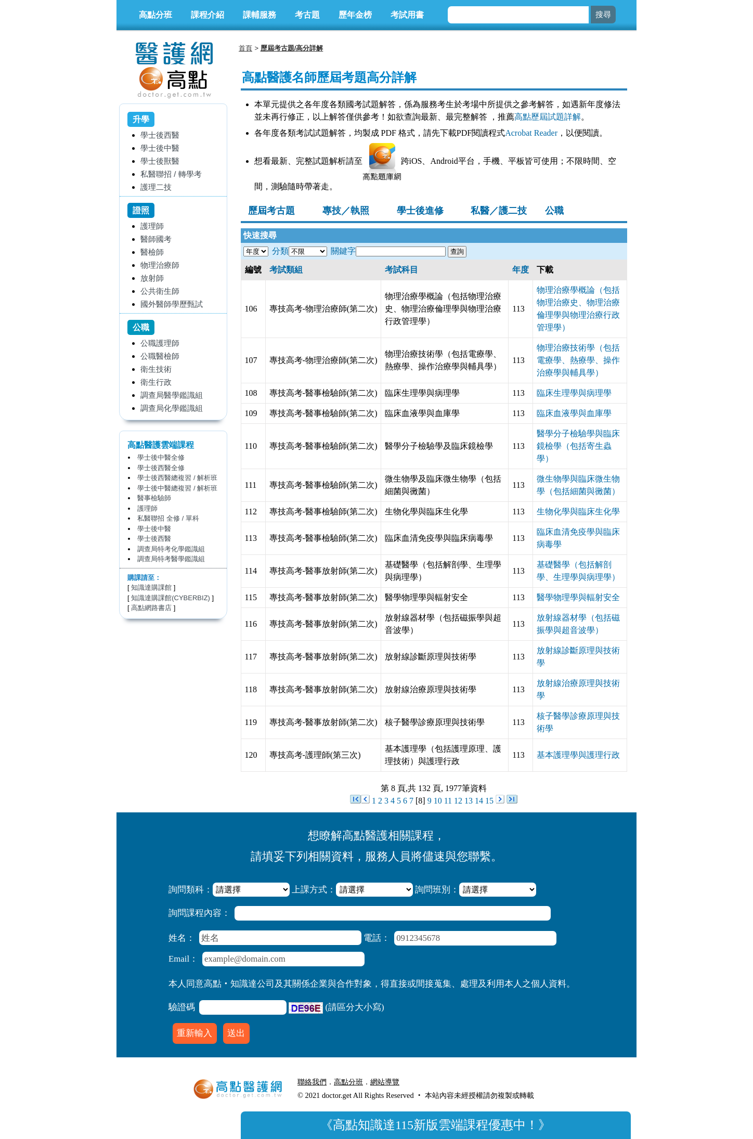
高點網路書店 (151, 608)
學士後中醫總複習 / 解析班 (177, 488)
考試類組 (286, 269)
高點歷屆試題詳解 (547, 116)
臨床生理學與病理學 (574, 393)
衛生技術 (156, 369)
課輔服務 (259, 14)
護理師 (152, 226)
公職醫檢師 (159, 356)
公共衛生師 (159, 291)
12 (458, 800)
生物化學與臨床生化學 (578, 511)
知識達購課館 (151, 587)
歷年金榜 (355, 14)
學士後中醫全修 (161, 457)
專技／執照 (345, 210)
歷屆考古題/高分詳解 (292, 48)
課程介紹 (207, 14)
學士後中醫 (159, 148)
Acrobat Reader (531, 132)
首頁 (245, 48)
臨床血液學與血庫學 (574, 413)
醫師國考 (156, 239)
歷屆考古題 (271, 210)
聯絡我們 (312, 1082)
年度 (520, 269)
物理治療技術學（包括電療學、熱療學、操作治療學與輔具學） (578, 360)
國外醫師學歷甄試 (171, 304)
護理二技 (156, 187)
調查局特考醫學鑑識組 (171, 559)
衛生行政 (156, 382)
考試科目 (401, 269)
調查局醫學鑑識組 (171, 395)
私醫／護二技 (499, 210)
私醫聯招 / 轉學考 (171, 174)
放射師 (152, 278)
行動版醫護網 (428, 1082)
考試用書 (407, 14)
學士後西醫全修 (161, 468)
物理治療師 (159, 265)
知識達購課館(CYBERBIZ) (170, 598)
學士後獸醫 (159, 161)
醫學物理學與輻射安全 (578, 597)
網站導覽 (384, 1082)
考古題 (307, 14)
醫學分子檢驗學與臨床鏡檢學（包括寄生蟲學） (578, 446)
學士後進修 (420, 210)
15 (489, 800)
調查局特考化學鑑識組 (171, 549)
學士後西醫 (159, 135)
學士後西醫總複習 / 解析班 (177, 478)
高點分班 (155, 14)
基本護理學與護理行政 (578, 754)
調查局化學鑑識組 (171, 408)
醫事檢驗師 (154, 498)
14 (479, 800)
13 (468, 800)
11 (448, 800)
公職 (554, 210)
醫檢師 (152, 252)
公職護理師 (159, 343)
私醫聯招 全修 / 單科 (168, 518)
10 (438, 800)
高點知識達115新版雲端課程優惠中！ (435, 1125)
